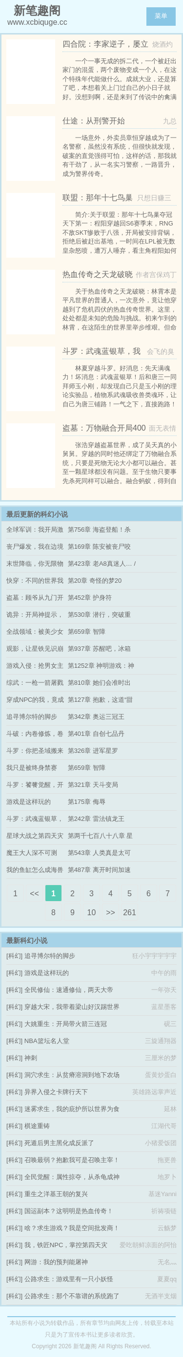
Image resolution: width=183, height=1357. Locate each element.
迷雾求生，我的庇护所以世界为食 (72, 1109)
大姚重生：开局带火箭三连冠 (65, 1023)
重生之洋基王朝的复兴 (56, 1194)
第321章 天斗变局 (93, 784)
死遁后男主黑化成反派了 (59, 1143)
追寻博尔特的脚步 (31, 716)
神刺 (30, 1057)
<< (34, 893)
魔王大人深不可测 (31, 852)
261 (129, 912)
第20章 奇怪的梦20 (95, 580)
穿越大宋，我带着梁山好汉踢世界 (72, 1006)
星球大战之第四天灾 (34, 835)
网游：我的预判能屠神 (56, 1262)
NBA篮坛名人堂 (46, 1040)
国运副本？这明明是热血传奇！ (68, 1211)
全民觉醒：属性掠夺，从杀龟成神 (72, 1177)
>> (110, 912)
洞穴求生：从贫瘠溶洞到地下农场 (72, 1075)
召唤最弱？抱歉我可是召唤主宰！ (72, 1160)
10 (91, 912)
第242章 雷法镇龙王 (96, 818)
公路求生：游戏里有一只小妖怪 (68, 1279)
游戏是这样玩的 (28, 801)
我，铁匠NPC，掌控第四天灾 (65, 1245)
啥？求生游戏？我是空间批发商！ (72, 1228)
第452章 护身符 (90, 597)
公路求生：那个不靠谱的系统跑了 (72, 1296)
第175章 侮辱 (86, 801)
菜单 (161, 15)
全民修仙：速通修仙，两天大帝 (68, 989)
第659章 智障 (86, 631)
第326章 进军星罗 (93, 750)
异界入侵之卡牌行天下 (56, 1092)
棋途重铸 (37, 1126)
